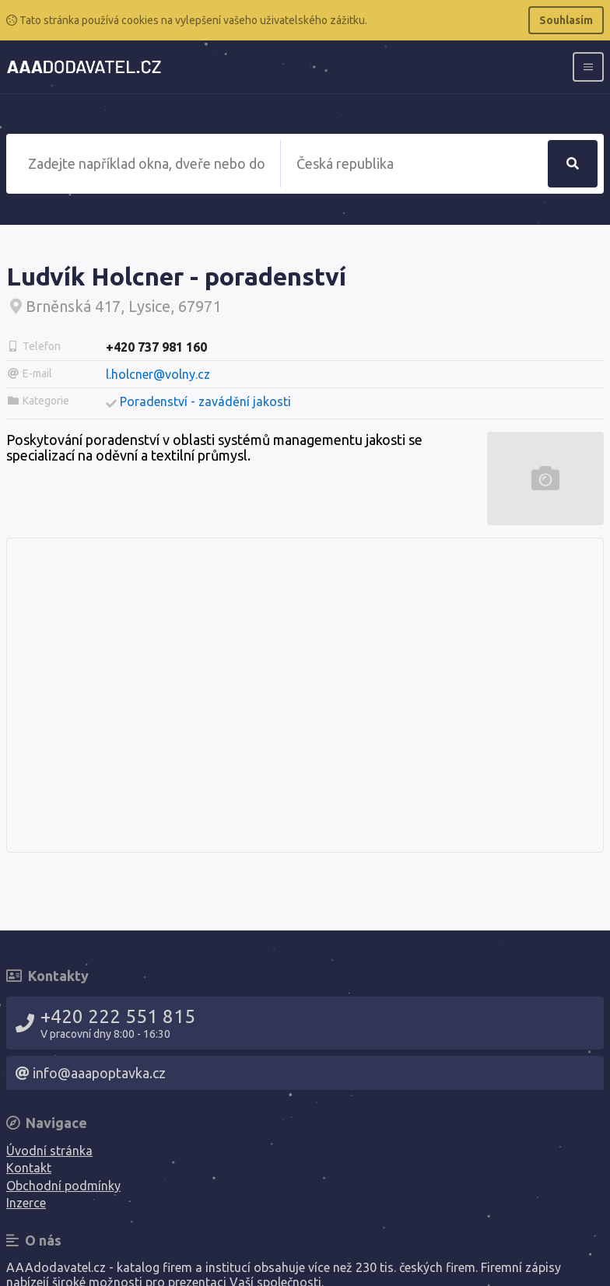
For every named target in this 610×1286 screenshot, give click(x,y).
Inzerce (26, 1203)
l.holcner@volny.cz (158, 374)
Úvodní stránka (49, 1151)
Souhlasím (566, 20)
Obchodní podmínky (63, 1186)
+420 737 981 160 (156, 347)
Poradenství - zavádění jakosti (205, 401)
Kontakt (28, 1168)
